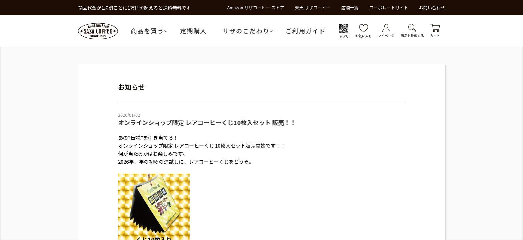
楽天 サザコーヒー (313, 7)
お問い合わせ (432, 7)
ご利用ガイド (306, 31)
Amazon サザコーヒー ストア (255, 7)
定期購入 (193, 31)
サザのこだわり (246, 31)
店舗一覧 (350, 7)
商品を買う (147, 31)
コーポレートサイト (388, 7)
